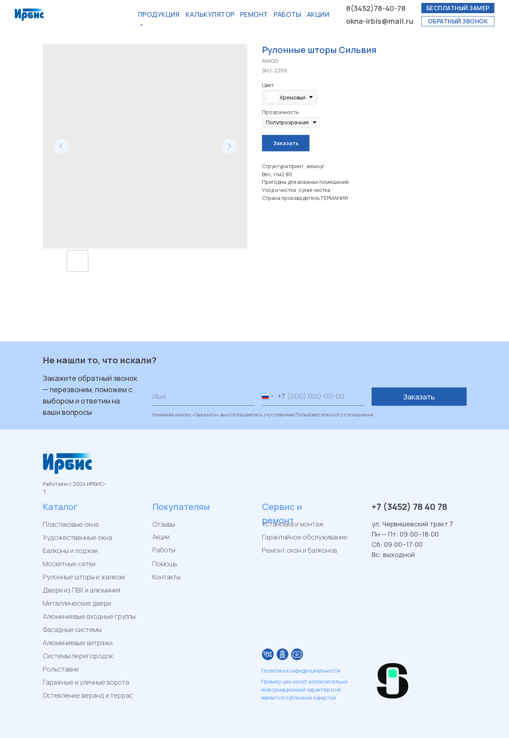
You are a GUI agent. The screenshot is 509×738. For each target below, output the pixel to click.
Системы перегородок (78, 655)
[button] (457, 8)
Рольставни (61, 669)
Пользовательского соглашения (334, 414)
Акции (161, 536)
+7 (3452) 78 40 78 (409, 506)
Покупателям (181, 506)
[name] (203, 396)
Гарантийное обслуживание (304, 537)
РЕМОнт (254, 14)
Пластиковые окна (71, 524)
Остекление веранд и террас (88, 695)
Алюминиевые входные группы (89, 616)
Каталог (60, 506)
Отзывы (163, 524)
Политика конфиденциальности (300, 670)
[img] (268, 654)
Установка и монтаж (293, 523)
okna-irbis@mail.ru (379, 21)
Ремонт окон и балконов (299, 550)
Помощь (164, 563)
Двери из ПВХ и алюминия (81, 590)
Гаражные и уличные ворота (86, 682)
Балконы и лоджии (70, 550)
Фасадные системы (72, 629)
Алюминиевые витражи (78, 642)
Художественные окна (77, 537)
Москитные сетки (69, 563)
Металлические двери (77, 603)
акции (318, 14)
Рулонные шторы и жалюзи (84, 576)
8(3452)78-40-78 (376, 8)
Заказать (419, 397)
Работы (287, 14)
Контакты (166, 576)
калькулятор (210, 14)
